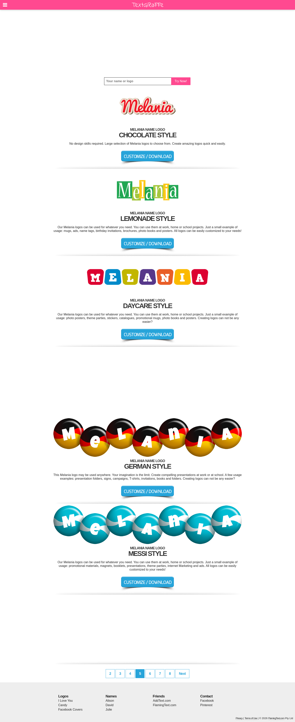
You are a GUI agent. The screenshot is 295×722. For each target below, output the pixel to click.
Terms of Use (251, 718)
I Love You (65, 700)
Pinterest (206, 705)
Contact (206, 696)
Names (111, 696)
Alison (110, 700)
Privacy (239, 718)
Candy (62, 705)
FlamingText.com (164, 705)
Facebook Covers (70, 709)
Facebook (207, 700)
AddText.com (162, 700)
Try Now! (181, 81)
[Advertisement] (147, 43)
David (110, 705)
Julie (109, 709)
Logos (63, 696)
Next (182, 674)
